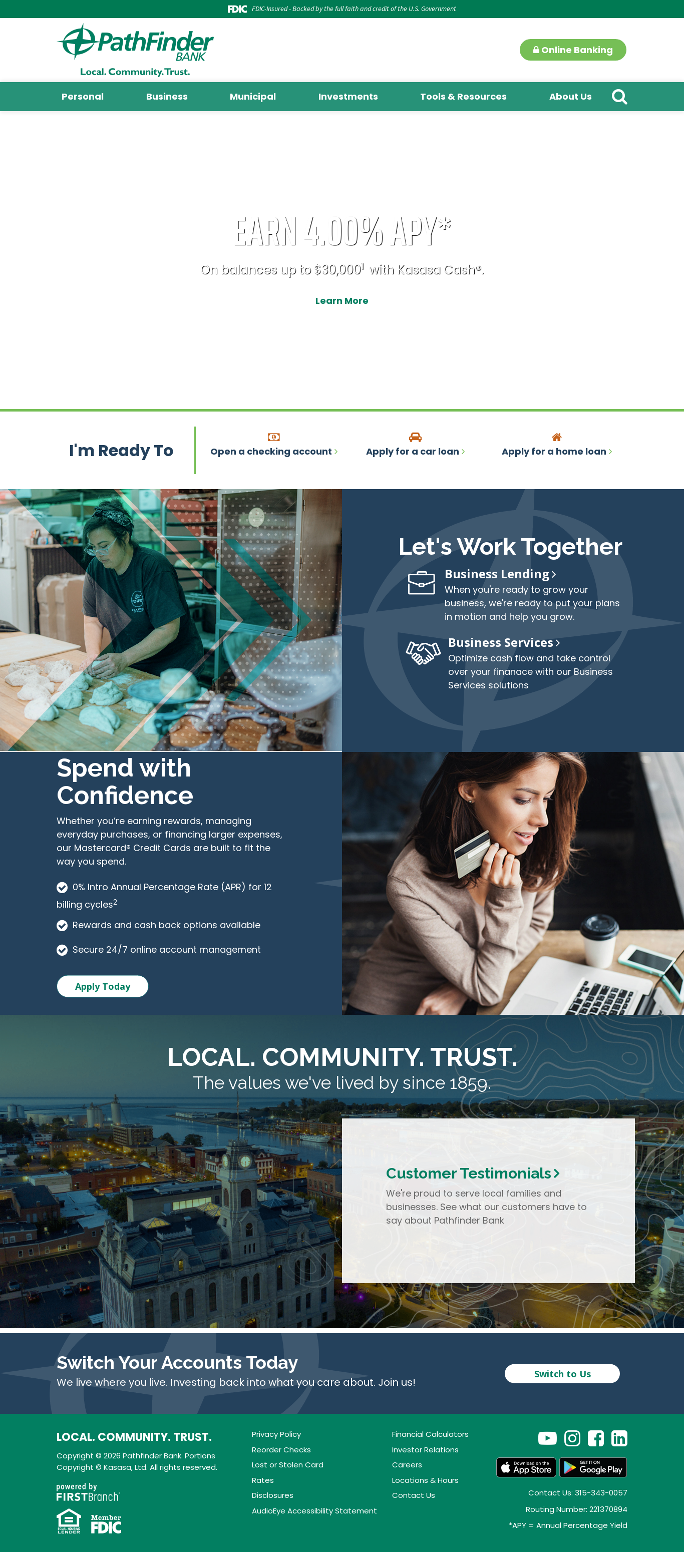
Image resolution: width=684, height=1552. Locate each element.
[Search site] (619, 96)
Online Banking (573, 50)
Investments (348, 96)
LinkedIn (619, 1438)
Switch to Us (562, 1374)
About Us (570, 96)
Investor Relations (425, 1449)
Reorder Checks (281, 1449)
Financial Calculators (430, 1434)
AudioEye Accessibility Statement (314, 1510)
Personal (83, 96)
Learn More (342, 300)
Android (593, 1467)
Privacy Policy (276, 1434)
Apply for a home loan (554, 451)
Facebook (596, 1438)
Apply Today (102, 986)
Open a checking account (271, 451)
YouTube (547, 1438)
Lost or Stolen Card (287, 1464)
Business (167, 96)
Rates (263, 1480)
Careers (407, 1464)
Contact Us (413, 1495)
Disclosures (272, 1495)
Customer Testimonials (468, 1173)
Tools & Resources (463, 96)
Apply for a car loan (412, 451)
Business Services (500, 642)
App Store (526, 1467)
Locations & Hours (425, 1480)
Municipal (253, 96)
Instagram (572, 1438)
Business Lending (497, 573)
